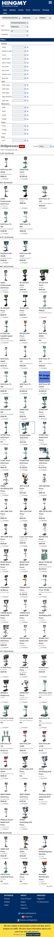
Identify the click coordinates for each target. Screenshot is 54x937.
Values (6, 905)
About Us (23, 905)
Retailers (7, 902)
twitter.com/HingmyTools (27, 913)
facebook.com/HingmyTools (27, 920)
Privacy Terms (20, 934)
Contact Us (24, 908)
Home (5, 10)
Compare (5, 179)
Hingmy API (41, 899)
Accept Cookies (33, 934)
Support (23, 902)
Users (5, 13)
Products (7, 899)
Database (12, 10)
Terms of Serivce (26, 899)
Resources (36, 10)
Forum (28, 10)
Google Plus (27, 917)
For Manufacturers (43, 902)
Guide (22, 146)
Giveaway (45, 10)
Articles (20, 10)
